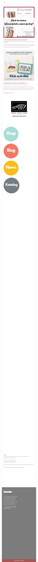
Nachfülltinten (13, 461)
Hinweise (30, 41)
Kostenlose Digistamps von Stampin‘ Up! (15, 83)
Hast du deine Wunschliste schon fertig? (15, 40)
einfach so (27, 84)
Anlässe (24, 41)
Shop (33, 41)
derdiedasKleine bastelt (8, 41)
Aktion (21, 84)
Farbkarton (6, 461)
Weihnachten (6, 42)
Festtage (27, 41)
